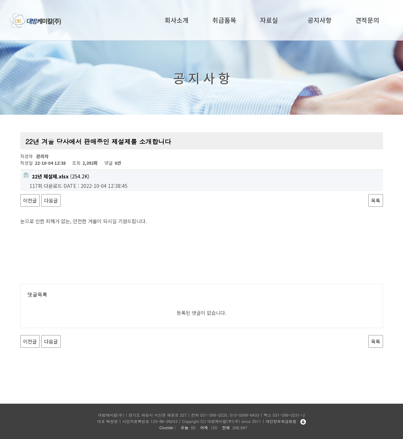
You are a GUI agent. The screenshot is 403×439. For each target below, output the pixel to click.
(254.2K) (56, 176)
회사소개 (177, 19)
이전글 (30, 200)
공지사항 (320, 19)
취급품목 (224, 19)
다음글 (51, 200)
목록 (375, 200)
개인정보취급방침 (281, 421)
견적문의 (367, 19)
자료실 (269, 19)
